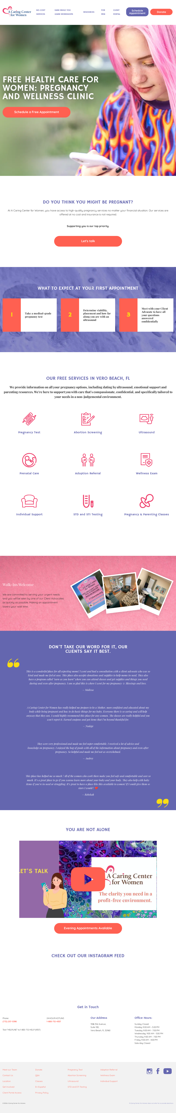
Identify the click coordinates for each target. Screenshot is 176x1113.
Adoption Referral (108, 1069)
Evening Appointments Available (88, 928)
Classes (39, 1081)
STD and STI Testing (77, 1087)
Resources (88, 12)
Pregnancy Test (75, 1069)
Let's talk (88, 241)
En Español (40, 1087)
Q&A (37, 1075)
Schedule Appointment (137, 12)
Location (7, 1081)
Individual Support (109, 1081)
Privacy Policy (41, 1092)
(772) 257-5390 (10, 1021)
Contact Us (8, 1075)
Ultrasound (73, 1081)
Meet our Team (10, 1069)
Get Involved (8, 1087)
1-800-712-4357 (54, 1021)
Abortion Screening (77, 1075)
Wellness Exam (107, 1075)
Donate (161, 12)
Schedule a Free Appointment (36, 112)
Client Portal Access (12, 1092)
